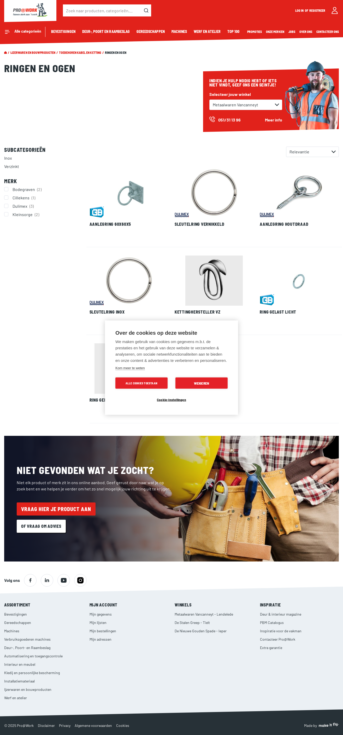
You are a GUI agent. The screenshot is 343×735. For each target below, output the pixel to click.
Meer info (273, 119)
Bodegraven (28, 189)
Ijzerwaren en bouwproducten (32, 52)
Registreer (317, 10)
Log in (299, 10)
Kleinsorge (26, 214)
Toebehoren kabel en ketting (80, 52)
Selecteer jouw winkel (230, 94)
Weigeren (201, 383)
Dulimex (24, 206)
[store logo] (30, 10)
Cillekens (25, 197)
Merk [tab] (10, 181)
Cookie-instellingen (171, 399)
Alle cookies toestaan (141, 383)
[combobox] (107, 10)
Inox (8, 157)
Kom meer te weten (130, 368)
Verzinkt (11, 166)
